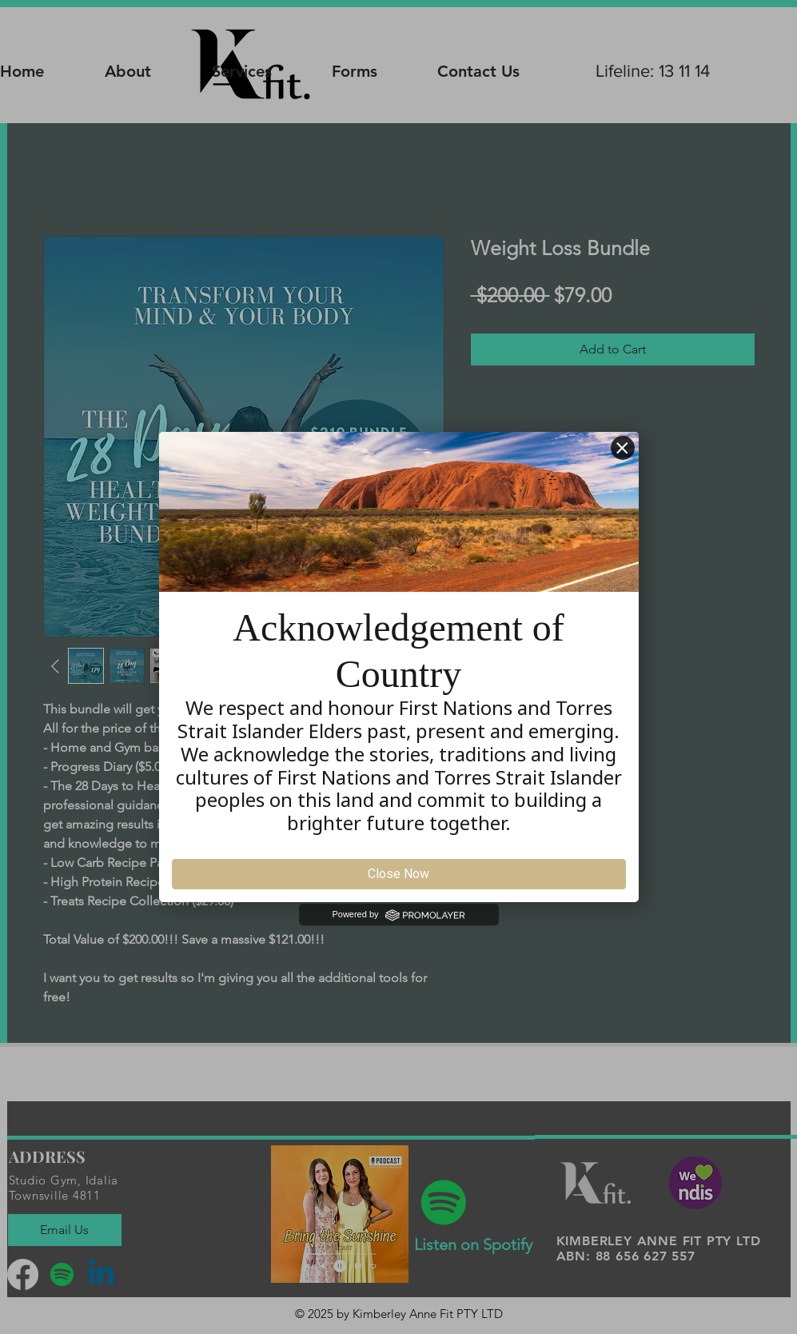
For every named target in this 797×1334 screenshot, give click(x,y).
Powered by (398, 915)
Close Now (398, 873)
